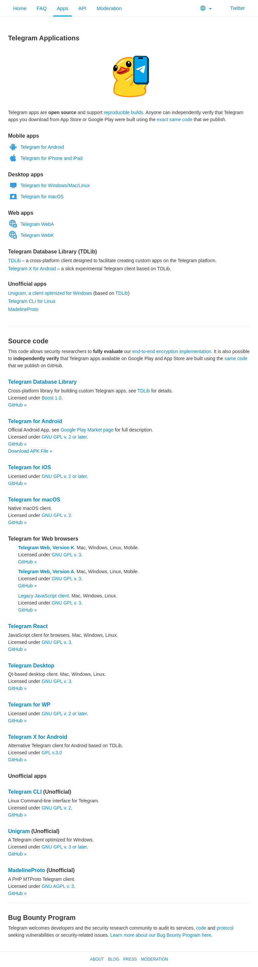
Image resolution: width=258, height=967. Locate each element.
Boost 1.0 (51, 398)
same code (235, 358)
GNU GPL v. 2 (56, 515)
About (97, 959)
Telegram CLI (25, 792)
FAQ (42, 8)
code (201, 928)
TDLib (14, 260)
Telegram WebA (31, 224)
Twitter (233, 8)
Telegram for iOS (29, 467)
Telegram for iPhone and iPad (45, 158)
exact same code (174, 119)
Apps (62, 8)
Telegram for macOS (35, 196)
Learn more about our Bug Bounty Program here (160, 935)
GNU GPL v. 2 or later (64, 437)
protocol (225, 928)
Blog (113, 959)
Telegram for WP (29, 704)
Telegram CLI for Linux (31, 301)
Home (20, 8)
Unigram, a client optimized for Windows (50, 293)
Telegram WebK (31, 235)
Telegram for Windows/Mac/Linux (49, 185)
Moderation (109, 8)
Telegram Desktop (31, 665)
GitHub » (17, 405)
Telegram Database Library (42, 382)
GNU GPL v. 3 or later (64, 847)
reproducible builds (123, 112)
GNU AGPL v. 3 (58, 886)
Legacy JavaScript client (43, 595)
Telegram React (28, 626)
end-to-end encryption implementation (171, 351)
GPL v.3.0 (52, 752)
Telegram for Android (36, 147)
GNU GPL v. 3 (66, 554)
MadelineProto (23, 309)
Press (130, 959)
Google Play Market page (87, 430)
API (82, 8)
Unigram (19, 831)
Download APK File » (30, 451)
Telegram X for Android (32, 268)
